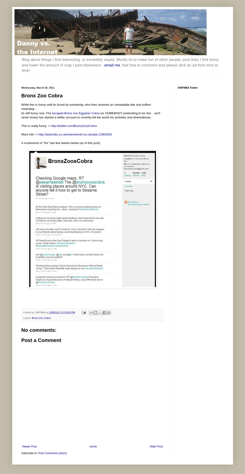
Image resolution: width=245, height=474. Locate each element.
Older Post (156, 446)
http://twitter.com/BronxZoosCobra (74, 126)
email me (112, 65)
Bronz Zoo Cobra (41, 318)
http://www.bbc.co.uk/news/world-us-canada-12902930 (75, 134)
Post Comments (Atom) (52, 453)
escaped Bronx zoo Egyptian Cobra (76, 113)
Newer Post (30, 446)
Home (93, 446)
